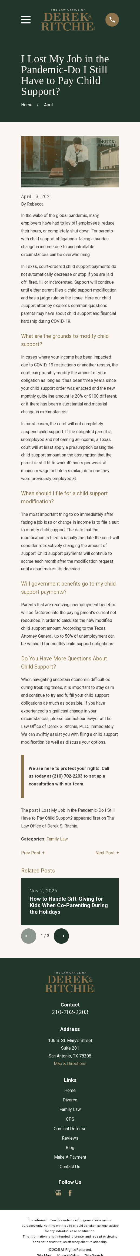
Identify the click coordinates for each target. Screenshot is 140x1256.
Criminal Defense (70, 1129)
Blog (70, 1147)
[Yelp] (82, 1193)
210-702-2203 (70, 1012)
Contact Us (70, 1167)
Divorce (70, 1100)
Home (70, 1091)
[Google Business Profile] (58, 1193)
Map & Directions (70, 1063)
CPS (70, 1119)
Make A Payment (70, 1157)
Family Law (57, 839)
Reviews (70, 1138)
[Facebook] (70, 1193)
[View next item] (62, 936)
